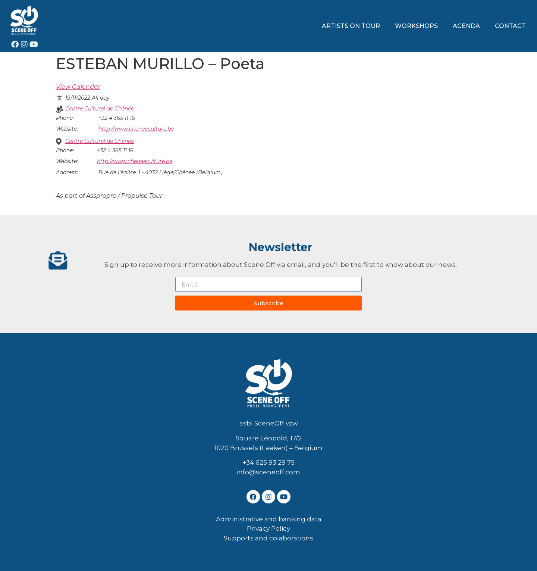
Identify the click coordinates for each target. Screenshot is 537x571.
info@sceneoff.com (268, 472)
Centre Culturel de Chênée (99, 108)
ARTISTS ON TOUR (351, 25)
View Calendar (78, 86)
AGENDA (466, 25)
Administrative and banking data (268, 519)
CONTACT (510, 25)
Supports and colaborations (268, 538)
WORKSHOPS (416, 25)
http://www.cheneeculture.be (136, 128)
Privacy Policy (268, 528)
